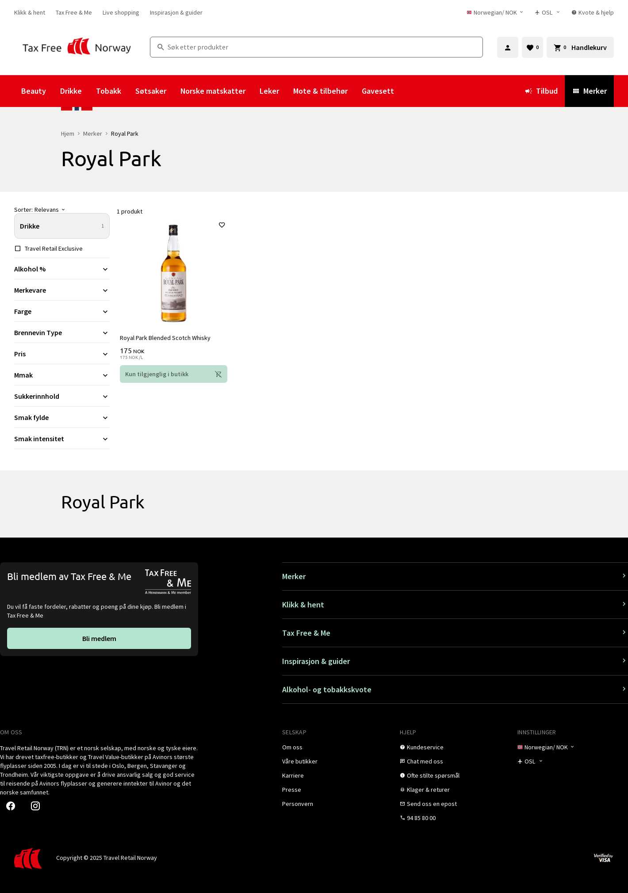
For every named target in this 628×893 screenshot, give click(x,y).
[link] (29, 12)
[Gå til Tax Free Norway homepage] (77, 47)
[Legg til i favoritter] (221, 225)
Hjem (67, 133)
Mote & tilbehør (320, 91)
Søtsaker (150, 91)
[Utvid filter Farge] (62, 311)
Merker (589, 91)
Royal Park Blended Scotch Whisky (165, 337)
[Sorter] (62, 209)
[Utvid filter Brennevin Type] (62, 332)
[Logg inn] (507, 47)
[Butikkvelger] (548, 12)
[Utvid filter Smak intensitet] (62, 438)
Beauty (33, 91)
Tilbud (541, 91)
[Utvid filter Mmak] (62, 375)
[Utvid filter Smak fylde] (62, 417)
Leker (269, 91)
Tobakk (108, 91)
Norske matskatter (212, 91)
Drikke (71, 91)
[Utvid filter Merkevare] (62, 290)
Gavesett (378, 91)
